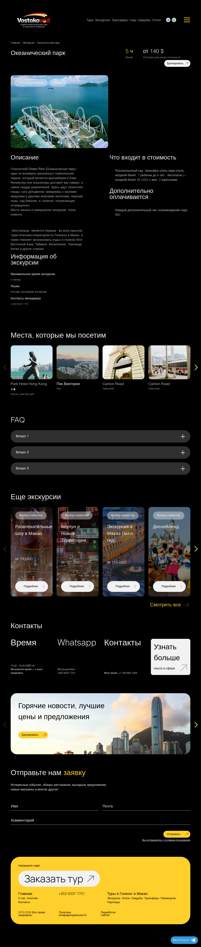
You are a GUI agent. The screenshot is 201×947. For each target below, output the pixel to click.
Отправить (173, 834)
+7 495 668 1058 (127, 673)
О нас (22, 898)
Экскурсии (102, 20)
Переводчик (168, 898)
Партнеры (113, 902)
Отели (156, 20)
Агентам (32, 898)
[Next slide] (196, 367)
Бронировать (175, 63)
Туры (89, 20)
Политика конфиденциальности (72, 914)
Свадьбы (144, 20)
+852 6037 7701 (20, 304)
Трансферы (120, 20)
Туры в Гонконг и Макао (127, 894)
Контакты (24, 902)
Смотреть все (165, 605)
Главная (25, 894)
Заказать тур (53, 878)
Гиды (132, 20)
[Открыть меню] (187, 20)
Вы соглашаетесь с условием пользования (166, 840)
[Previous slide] (5, 367)
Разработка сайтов (108, 914)
